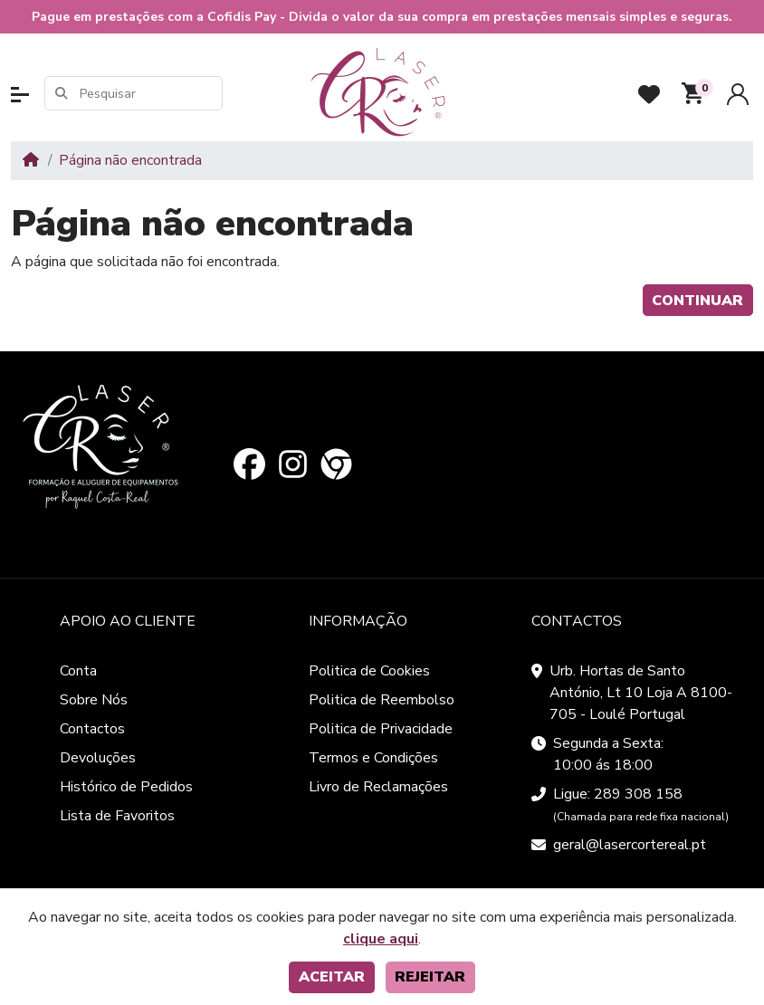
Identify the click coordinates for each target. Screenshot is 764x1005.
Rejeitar (430, 977)
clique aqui (380, 939)
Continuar (697, 301)
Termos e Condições (373, 758)
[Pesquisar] (150, 94)
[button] (20, 94)
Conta (78, 671)
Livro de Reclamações (378, 787)
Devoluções (98, 758)
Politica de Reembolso (381, 700)
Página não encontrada (130, 160)
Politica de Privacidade (381, 729)
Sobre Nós (94, 700)
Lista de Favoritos (117, 816)
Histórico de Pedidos (126, 787)
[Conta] (737, 94)
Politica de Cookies (369, 671)
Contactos (92, 729)
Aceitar (332, 977)
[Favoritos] (649, 94)
